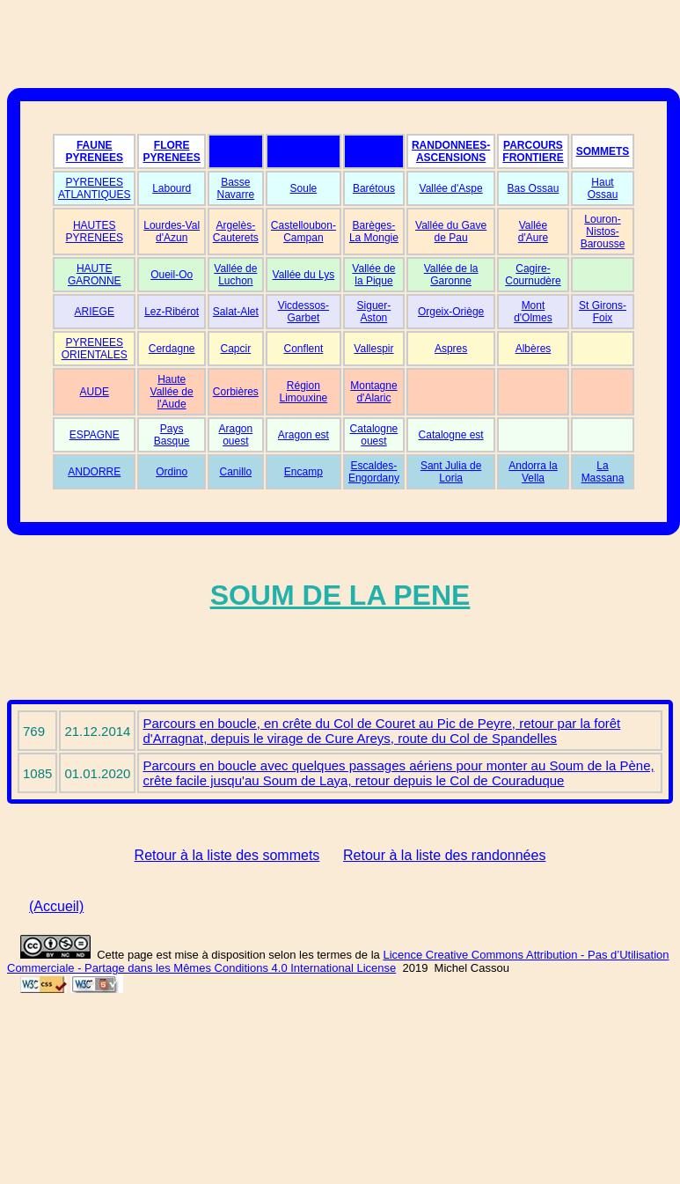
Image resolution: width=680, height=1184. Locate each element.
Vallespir (373, 348)
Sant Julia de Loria (450, 472)
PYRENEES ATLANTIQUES (94, 188)
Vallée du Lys (304, 274)
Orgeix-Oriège (451, 311)
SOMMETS (603, 151)
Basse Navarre (236, 188)
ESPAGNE (94, 435)
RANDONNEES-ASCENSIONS (451, 151)
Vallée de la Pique (373, 274)
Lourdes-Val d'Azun (171, 231)
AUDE (94, 392)
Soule (304, 188)
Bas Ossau (533, 188)
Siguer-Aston (374, 311)
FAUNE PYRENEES (94, 151)
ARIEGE (94, 311)
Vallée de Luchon (235, 274)
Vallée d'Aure (533, 231)
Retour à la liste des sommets (227, 855)
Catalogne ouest (374, 435)
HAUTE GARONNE (94, 274)
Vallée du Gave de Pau (450, 231)
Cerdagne (172, 348)
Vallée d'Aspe (451, 188)
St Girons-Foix (602, 311)
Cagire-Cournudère (532, 274)
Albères (533, 348)
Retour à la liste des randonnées (444, 855)
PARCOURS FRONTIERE (532, 151)
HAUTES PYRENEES (94, 231)
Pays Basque (172, 435)
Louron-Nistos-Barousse (603, 231)
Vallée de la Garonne (451, 274)
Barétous (374, 188)
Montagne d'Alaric (373, 391)
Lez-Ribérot (171, 311)
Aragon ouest (235, 435)
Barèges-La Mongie (373, 231)
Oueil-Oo (171, 274)
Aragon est (303, 435)
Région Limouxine (304, 391)
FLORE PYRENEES (171, 151)
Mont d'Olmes (533, 311)
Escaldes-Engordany (373, 472)
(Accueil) (56, 906)
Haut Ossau (603, 188)
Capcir (236, 348)
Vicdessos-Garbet (303, 311)
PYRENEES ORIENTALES (95, 348)
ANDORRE (94, 472)
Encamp (303, 472)
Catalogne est (451, 435)
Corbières (236, 392)
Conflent (304, 348)
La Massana (603, 472)
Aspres (451, 348)
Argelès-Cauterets (236, 231)
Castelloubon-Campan (303, 231)
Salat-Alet (236, 311)
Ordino (171, 472)
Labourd (171, 188)
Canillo (236, 472)
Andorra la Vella (532, 472)
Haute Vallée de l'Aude (172, 391)
